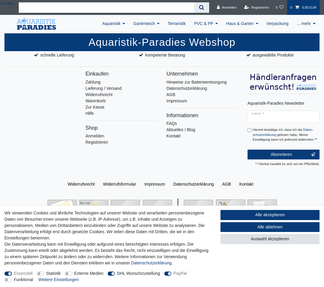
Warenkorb (95, 100)
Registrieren (96, 142)
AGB (171, 94)
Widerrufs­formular (119, 184)
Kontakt (174, 136)
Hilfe (89, 113)
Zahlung (93, 82)
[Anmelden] (227, 7)
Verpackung (278, 23)
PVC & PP (203, 23)
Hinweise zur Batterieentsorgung (197, 82)
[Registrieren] (256, 7)
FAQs (172, 123)
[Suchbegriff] (106, 7)
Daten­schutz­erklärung (193, 184)
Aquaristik (111, 23)
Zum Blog (7, 3)
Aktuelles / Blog (181, 129)
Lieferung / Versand (103, 88)
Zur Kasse (94, 107)
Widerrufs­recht (81, 184)
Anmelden (94, 136)
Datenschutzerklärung (187, 88)
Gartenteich (144, 23)
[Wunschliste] (279, 7)
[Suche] (201, 7)
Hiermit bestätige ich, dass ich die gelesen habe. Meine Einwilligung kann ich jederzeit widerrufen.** (285, 135)
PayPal (180, 273)
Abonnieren (293, 154)
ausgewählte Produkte (273, 55)
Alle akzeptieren (270, 214)
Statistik (53, 273)
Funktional (23, 279)
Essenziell (23, 273)
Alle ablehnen (270, 227)
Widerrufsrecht (98, 94)
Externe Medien (89, 273)
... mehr (304, 23)
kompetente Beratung (165, 55)
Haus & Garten (240, 23)
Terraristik (177, 23)
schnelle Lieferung (57, 55)
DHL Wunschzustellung (138, 273)
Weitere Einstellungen (58, 279)
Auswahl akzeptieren (270, 238)
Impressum (177, 100)
